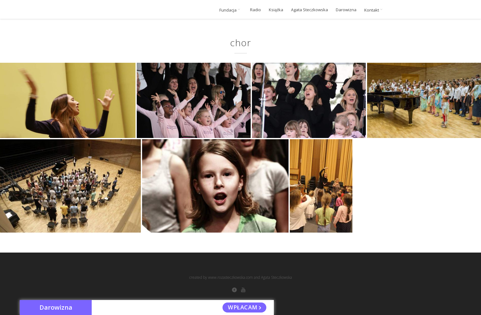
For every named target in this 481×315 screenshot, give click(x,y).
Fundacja (230, 10)
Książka (276, 9)
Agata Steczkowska (309, 9)
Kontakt (374, 10)
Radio (255, 9)
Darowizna (346, 9)
